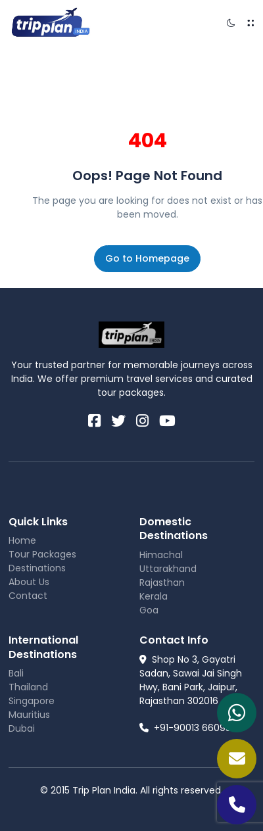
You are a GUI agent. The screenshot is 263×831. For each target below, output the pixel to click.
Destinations (37, 568)
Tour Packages (42, 554)
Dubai (22, 728)
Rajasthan (162, 582)
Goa (148, 610)
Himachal (161, 554)
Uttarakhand (168, 568)
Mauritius (29, 714)
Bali (16, 673)
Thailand (28, 687)
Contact (28, 595)
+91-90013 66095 (185, 727)
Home (22, 540)
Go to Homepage (147, 258)
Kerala (153, 596)
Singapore (32, 700)
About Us (29, 581)
